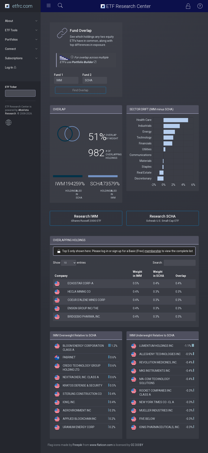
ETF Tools (21, 30)
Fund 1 (58, 74)
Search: (174, 263)
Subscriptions (21, 58)
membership (153, 251)
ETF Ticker (11, 87)
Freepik (77, 445)
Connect (21, 48)
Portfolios (21, 39)
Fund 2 (86, 74)
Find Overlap (80, 90)
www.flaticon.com (101, 445)
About (21, 21)
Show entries (69, 263)
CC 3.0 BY (137, 445)
